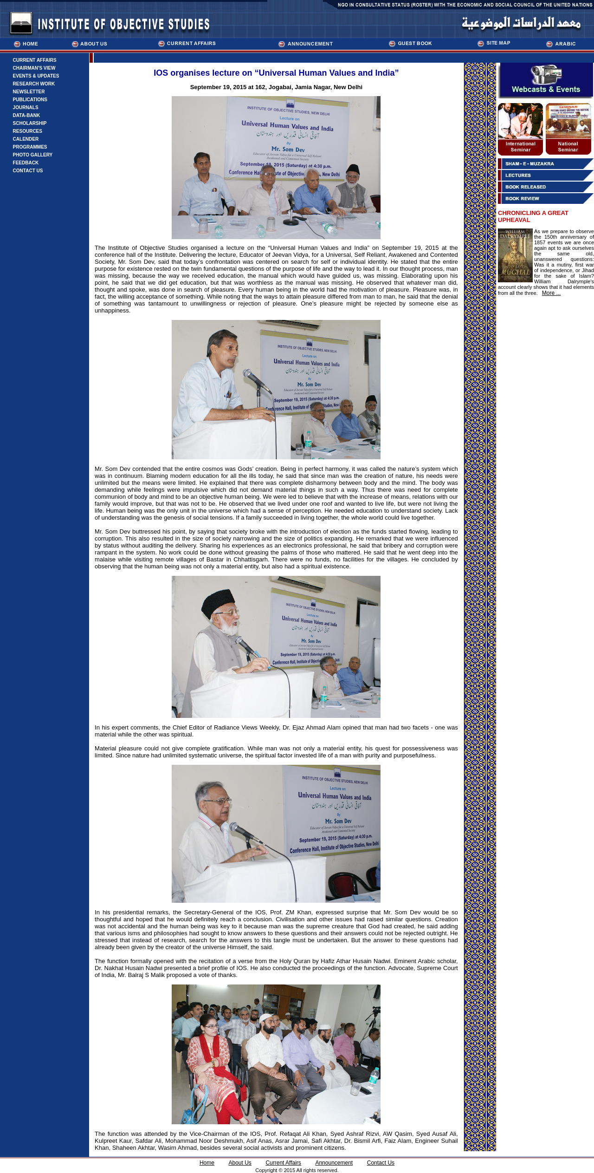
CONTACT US (28, 170)
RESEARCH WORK (34, 83)
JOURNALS (26, 107)
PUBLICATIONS (30, 99)
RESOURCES (27, 131)
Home (207, 1163)
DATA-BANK (26, 115)
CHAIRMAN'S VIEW (34, 68)
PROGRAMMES (30, 147)
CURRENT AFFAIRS (35, 60)
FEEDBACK (26, 162)
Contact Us (380, 1163)
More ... (551, 293)
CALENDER (26, 139)
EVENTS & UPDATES (36, 75)
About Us (239, 1163)
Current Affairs (283, 1163)
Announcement (334, 1163)
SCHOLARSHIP (30, 123)
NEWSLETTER (29, 91)
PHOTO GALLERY (33, 154)
